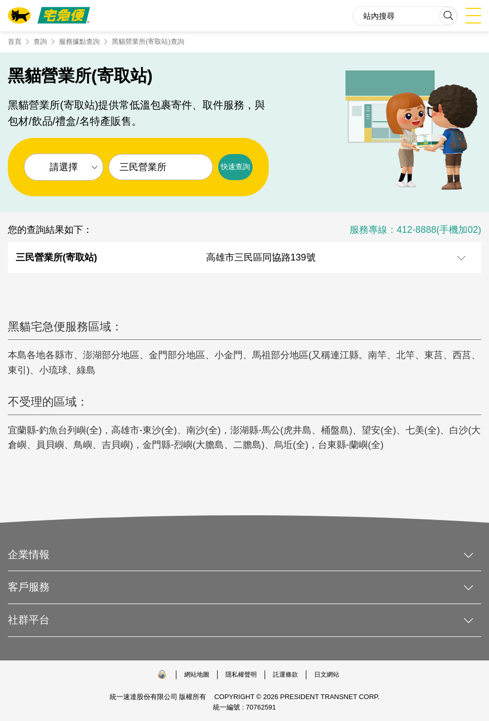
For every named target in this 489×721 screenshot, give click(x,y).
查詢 (40, 41)
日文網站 (326, 674)
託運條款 (285, 674)
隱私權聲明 (241, 674)
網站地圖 (196, 674)
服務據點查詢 (79, 41)
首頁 (14, 41)
